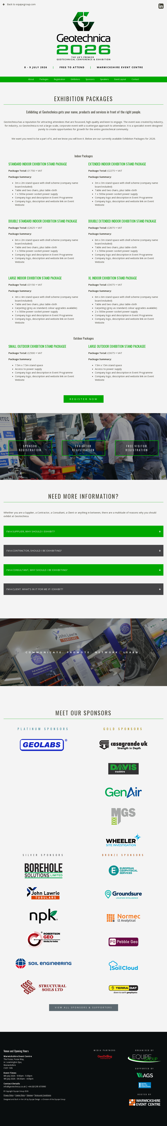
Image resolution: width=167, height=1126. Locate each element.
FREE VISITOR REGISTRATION (137, 448)
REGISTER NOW (83, 399)
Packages (44, 79)
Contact (135, 79)
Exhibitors (75, 79)
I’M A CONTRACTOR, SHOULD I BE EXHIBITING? (83, 551)
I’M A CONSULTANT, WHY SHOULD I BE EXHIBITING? (83, 570)
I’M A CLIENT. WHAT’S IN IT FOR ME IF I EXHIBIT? (83, 589)
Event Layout (120, 79)
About (31, 79)
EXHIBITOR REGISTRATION (83, 448)
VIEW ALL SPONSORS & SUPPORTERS (83, 1007)
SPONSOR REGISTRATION (30, 448)
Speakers (104, 79)
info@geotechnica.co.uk (15, 1086)
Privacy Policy (9, 1095)
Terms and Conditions (42, 1095)
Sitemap (30, 1095)
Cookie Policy (20, 1095)
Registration (59, 79)
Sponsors (90, 79)
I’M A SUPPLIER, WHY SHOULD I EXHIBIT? (83, 531)
